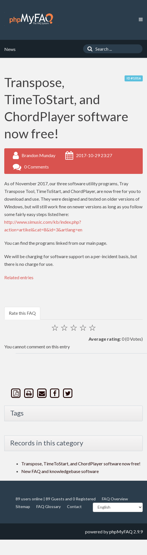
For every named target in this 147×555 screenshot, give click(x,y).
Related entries (18, 277)
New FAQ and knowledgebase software (60, 471)
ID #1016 (134, 78)
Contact (74, 506)
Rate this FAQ (22, 313)
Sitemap (23, 506)
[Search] (88, 48)
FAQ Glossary (48, 506)
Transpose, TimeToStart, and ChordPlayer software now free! (80, 463)
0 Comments (36, 166)
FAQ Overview (115, 498)
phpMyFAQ (121, 531)
